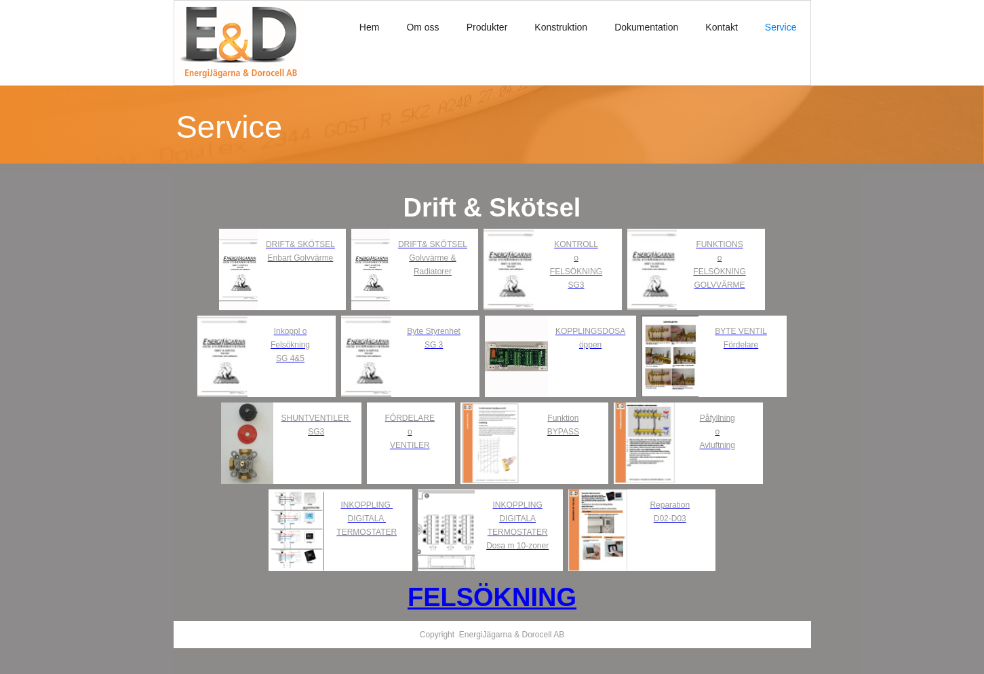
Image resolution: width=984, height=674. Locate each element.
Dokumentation (646, 27)
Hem (369, 27)
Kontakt (721, 27)
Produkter (487, 27)
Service (781, 27)
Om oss (422, 27)
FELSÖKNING (492, 597)
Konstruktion (560, 27)
